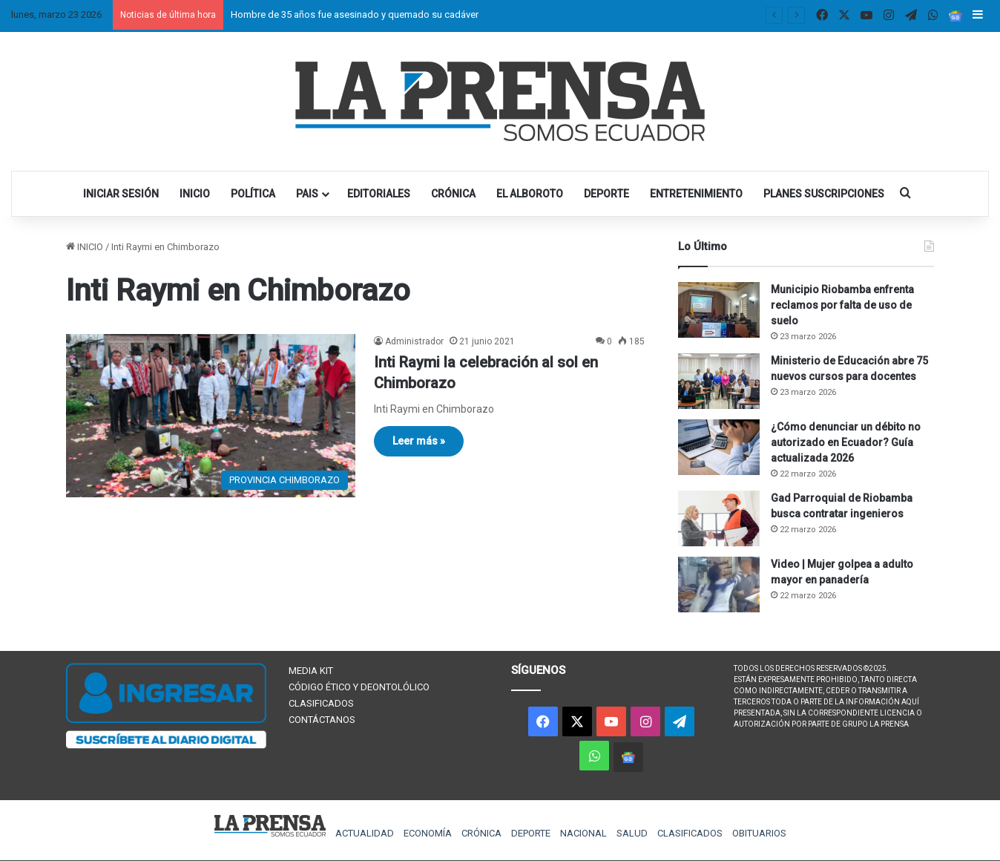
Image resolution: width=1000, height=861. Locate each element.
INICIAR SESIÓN (121, 194)
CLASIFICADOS (321, 703)
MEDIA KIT (311, 670)
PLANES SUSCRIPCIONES (823, 194)
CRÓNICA (453, 194)
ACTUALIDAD (364, 833)
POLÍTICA (253, 194)
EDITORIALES (378, 194)
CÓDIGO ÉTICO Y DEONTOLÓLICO (359, 687)
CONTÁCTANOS (322, 719)
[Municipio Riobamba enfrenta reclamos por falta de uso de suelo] (719, 310)
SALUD (632, 833)
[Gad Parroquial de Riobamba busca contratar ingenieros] (719, 518)
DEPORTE (606, 194)
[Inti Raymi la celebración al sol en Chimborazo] (210, 415)
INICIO (195, 194)
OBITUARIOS (759, 833)
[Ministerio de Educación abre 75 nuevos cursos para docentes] (719, 381)
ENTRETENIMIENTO (696, 194)
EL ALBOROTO (529, 194)
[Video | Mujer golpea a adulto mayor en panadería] (719, 584)
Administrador (414, 341)
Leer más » (418, 441)
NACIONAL (583, 833)
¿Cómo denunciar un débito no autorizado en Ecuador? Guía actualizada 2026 (846, 442)
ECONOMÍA (428, 833)
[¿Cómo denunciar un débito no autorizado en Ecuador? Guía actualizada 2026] (719, 447)
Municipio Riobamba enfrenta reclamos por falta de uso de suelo (842, 305)
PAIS (307, 194)
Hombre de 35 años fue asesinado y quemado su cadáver (354, 14)
